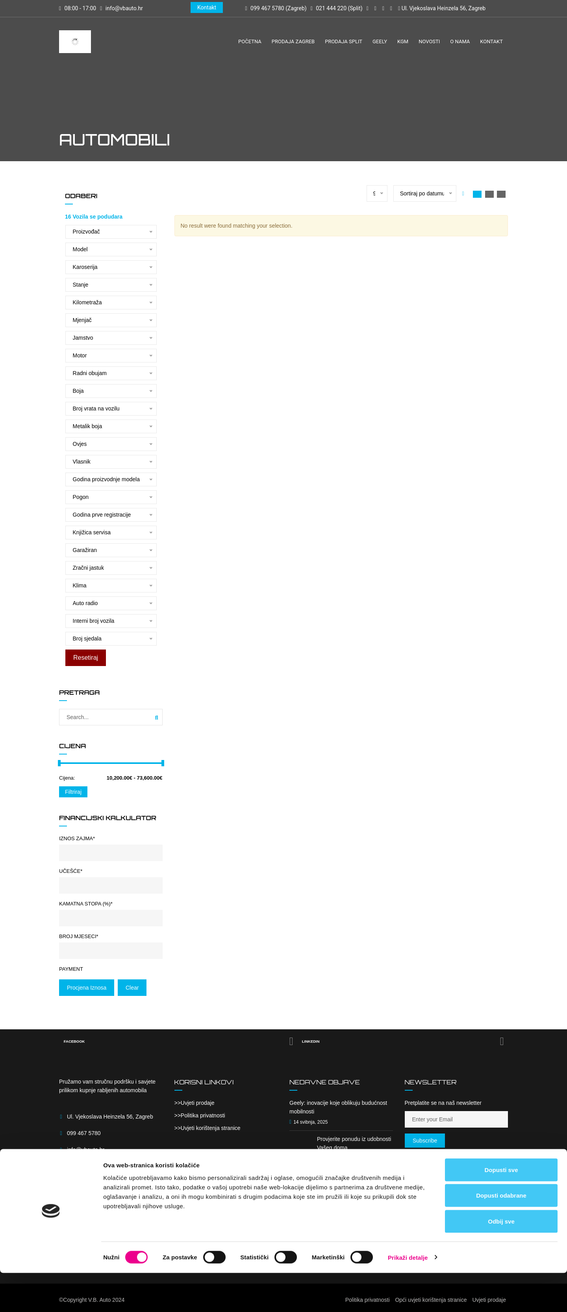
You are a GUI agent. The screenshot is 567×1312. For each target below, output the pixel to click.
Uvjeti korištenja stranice (211, 1128)
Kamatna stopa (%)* (86, 904)
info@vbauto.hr (124, 8)
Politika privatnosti (203, 1115)
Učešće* (70, 871)
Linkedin (403, 1041)
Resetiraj (85, 657)
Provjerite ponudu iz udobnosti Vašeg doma (354, 1143)
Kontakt (206, 7)
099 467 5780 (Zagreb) (276, 8)
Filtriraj (73, 792)
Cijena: (67, 778)
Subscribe (425, 1140)
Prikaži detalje (408, 1296)
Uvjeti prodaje (198, 1103)
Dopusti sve (501, 1208)
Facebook (179, 1041)
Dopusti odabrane (501, 1234)
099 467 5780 (84, 1133)
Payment (71, 969)
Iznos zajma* (77, 838)
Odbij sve (501, 1260)
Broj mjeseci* (78, 936)
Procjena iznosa (86, 987)
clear (132, 987)
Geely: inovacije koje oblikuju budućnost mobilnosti (338, 1107)
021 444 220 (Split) (337, 8)
